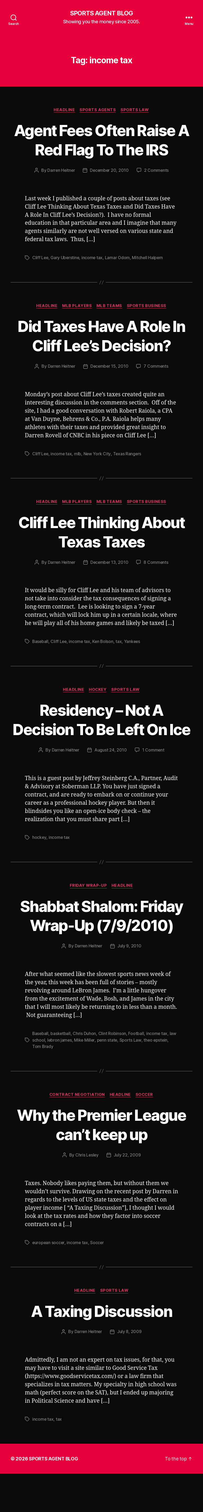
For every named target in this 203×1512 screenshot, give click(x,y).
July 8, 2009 (129, 1370)
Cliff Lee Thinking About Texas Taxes (101, 532)
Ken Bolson (104, 642)
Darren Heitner (61, 170)
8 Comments (156, 562)
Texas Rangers (128, 454)
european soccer (48, 1281)
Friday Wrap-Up (88, 905)
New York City (98, 454)
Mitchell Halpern (149, 258)
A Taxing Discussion (101, 1349)
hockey (39, 857)
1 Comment (153, 769)
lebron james (59, 1078)
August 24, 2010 (111, 769)
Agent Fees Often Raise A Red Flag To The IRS (101, 140)
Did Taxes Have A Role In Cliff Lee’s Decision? (101, 336)
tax (120, 642)
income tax (93, 258)
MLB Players (77, 306)
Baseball (40, 642)
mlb (78, 454)
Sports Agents (98, 110)
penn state (108, 1078)
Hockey (98, 690)
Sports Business (147, 306)
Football (137, 1072)
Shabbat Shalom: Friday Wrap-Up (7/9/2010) (101, 944)
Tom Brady (43, 1085)
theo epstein (157, 1078)
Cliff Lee (40, 258)
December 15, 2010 (109, 366)
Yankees (134, 642)
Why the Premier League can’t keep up (102, 1163)
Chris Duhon (85, 1072)
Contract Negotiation (77, 1133)
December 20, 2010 (109, 170)
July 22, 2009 (127, 1193)
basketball (61, 1072)
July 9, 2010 (130, 985)
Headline (63, 110)
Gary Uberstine (65, 258)
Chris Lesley (87, 1193)
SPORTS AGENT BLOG (101, 13)
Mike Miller (85, 1078)
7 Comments (156, 366)
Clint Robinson (113, 1072)
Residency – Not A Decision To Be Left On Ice (101, 729)
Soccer (145, 1133)
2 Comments (157, 170)
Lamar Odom (118, 258)
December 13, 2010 (109, 562)
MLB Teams (110, 306)
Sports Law (135, 110)
